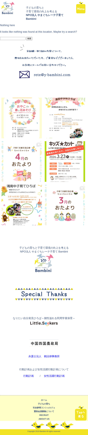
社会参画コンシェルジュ (44, 407)
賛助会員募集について (44, 411)
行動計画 (28, 375)
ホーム (44, 400)
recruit (44, 415)
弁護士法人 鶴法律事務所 (44, 356)
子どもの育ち (44, 404)
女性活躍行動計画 (54, 375)
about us (44, 419)
